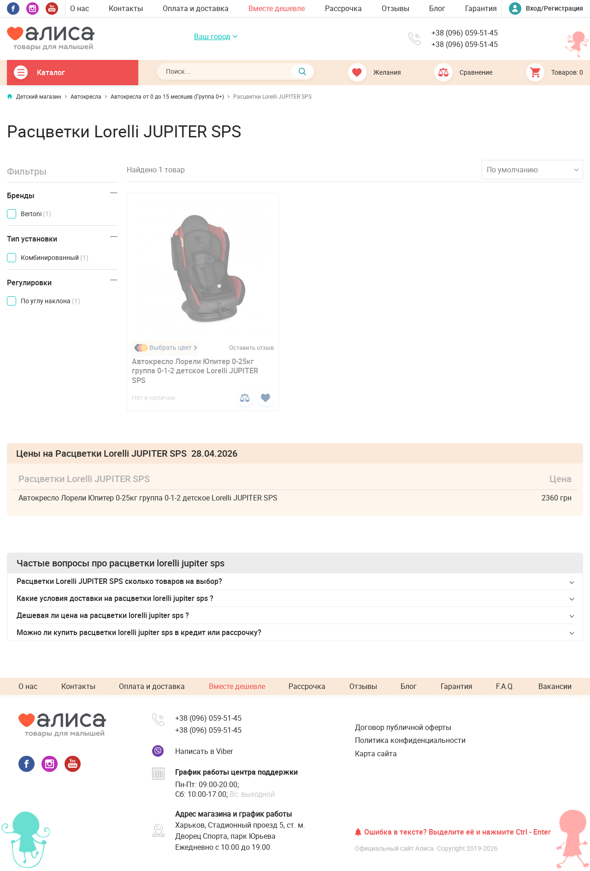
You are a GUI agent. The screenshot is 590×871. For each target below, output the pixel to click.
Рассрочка (343, 8)
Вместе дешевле (276, 8)
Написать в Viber (204, 751)
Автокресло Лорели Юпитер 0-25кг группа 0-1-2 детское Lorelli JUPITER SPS (195, 371)
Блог (437, 8)
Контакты (126, 8)
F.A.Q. (505, 686)
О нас (79, 8)
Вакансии (555, 686)
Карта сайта (376, 753)
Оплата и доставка (196, 8)
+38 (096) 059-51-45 (464, 33)
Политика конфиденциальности (410, 740)
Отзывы (395, 8)
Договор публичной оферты (403, 727)
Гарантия (481, 8)
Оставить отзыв (251, 348)
